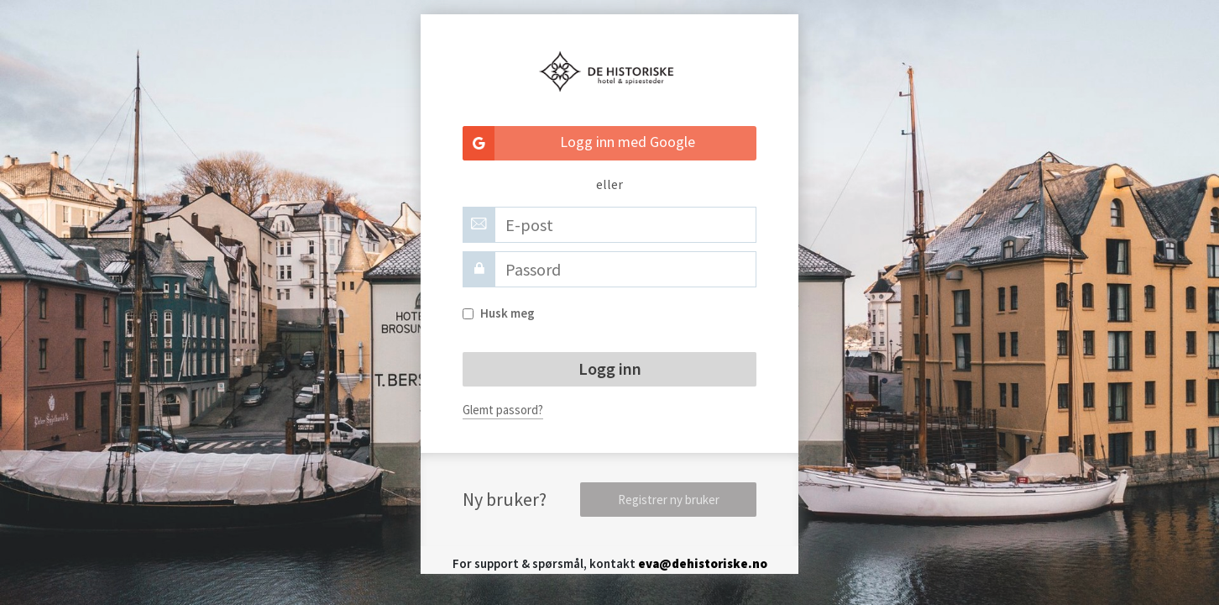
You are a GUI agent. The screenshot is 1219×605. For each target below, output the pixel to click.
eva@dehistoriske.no (702, 563)
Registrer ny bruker (668, 500)
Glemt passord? (503, 410)
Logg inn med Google (579, 143)
